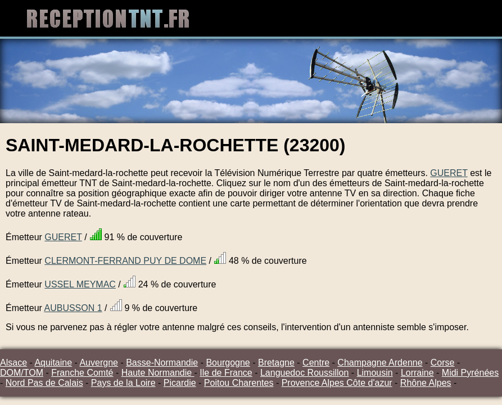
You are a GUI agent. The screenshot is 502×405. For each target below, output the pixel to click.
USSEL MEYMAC (80, 284)
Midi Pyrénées (470, 372)
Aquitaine (53, 362)
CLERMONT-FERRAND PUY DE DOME (125, 261)
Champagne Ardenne (379, 362)
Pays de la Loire (123, 383)
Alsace (13, 362)
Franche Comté (82, 372)
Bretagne (276, 362)
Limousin (375, 372)
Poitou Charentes (239, 383)
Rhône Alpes (425, 383)
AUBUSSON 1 (73, 308)
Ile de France (226, 372)
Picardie (180, 383)
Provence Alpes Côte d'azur (337, 383)
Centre (315, 362)
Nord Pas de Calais (44, 383)
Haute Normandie (158, 372)
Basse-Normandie (162, 362)
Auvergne (98, 362)
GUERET (448, 173)
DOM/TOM (21, 372)
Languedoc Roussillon (304, 372)
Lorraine (417, 372)
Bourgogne (228, 362)
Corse (443, 362)
